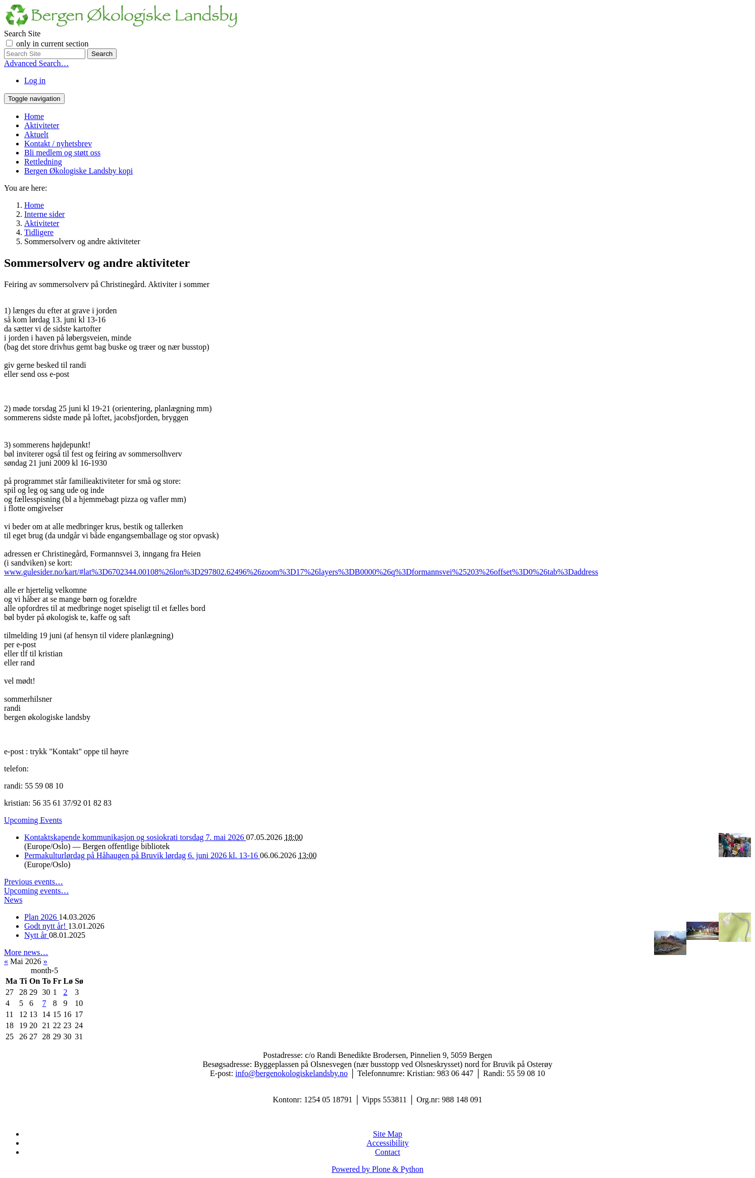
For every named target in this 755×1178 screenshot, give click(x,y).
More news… (26, 952)
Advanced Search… (36, 63)
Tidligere (38, 232)
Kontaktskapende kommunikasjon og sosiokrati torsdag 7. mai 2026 (135, 837)
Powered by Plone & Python (377, 1169)
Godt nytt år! (46, 926)
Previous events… (33, 881)
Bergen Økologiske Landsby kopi (78, 170)
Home (34, 116)
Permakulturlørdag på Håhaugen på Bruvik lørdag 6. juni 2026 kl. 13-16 (142, 855)
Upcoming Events (33, 820)
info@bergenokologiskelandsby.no (291, 1073)
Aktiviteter (41, 125)
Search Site (22, 33)
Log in (34, 80)
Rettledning (43, 161)
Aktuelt (36, 134)
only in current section (52, 43)
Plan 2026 (41, 917)
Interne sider (44, 214)
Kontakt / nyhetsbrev (58, 143)
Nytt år (36, 935)
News (13, 899)
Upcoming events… (36, 890)
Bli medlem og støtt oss (62, 152)
